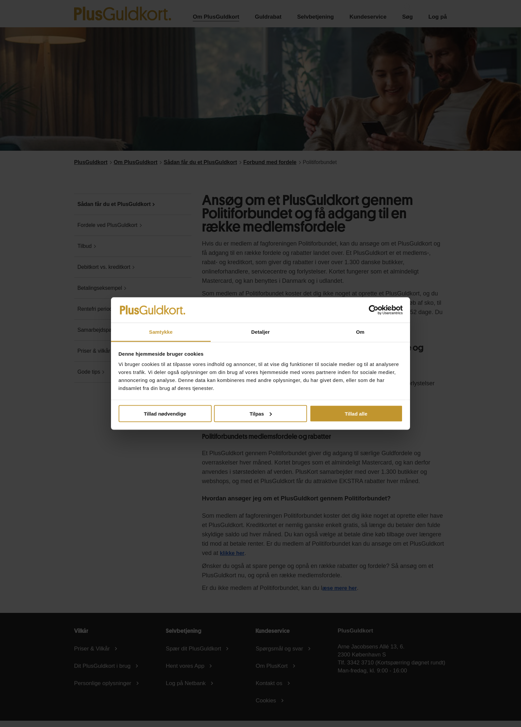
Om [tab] (360, 332)
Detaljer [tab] (260, 332)
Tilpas (261, 413)
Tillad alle (356, 413)
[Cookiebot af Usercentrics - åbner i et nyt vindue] (374, 310)
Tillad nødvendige (165, 413)
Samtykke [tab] (161, 332)
